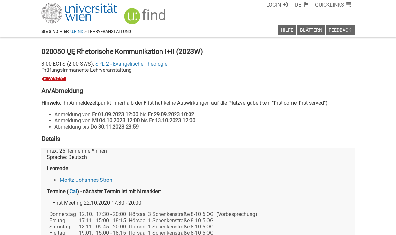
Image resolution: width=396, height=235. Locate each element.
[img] (146, 18)
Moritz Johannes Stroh (86, 180)
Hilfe (287, 30)
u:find (77, 31)
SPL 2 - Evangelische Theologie (131, 64)
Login (273, 5)
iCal (72, 191)
